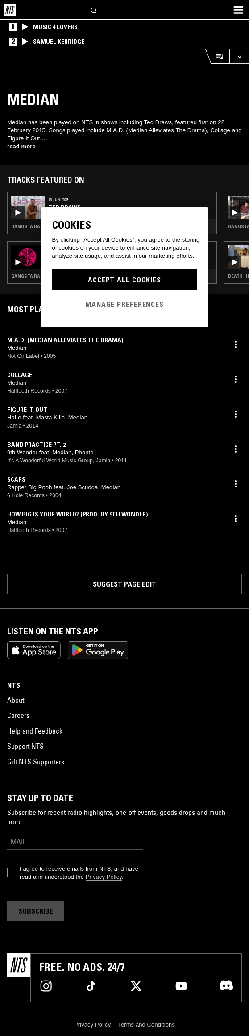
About (15, 700)
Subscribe (35, 910)
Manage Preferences (124, 304)
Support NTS (25, 746)
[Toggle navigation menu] (238, 10)
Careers (18, 715)
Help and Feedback (34, 730)
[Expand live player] (239, 56)
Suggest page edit (124, 583)
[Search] (94, 9)
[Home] (10, 10)
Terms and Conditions (146, 1024)
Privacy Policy (104, 876)
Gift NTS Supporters (35, 761)
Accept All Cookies (124, 279)
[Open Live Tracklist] (217, 56)
